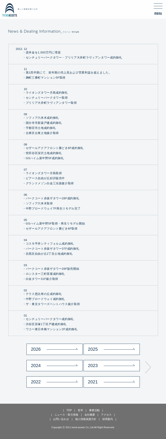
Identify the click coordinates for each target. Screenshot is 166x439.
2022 (36, 381)
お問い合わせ (61, 419)
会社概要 (89, 414)
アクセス (106, 414)
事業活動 (94, 410)
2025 (93, 349)
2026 (36, 349)
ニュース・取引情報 (66, 414)
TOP (69, 410)
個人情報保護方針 (85, 419)
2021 (93, 381)
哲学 (80, 410)
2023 (93, 365)
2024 (36, 365)
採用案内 (107, 419)
